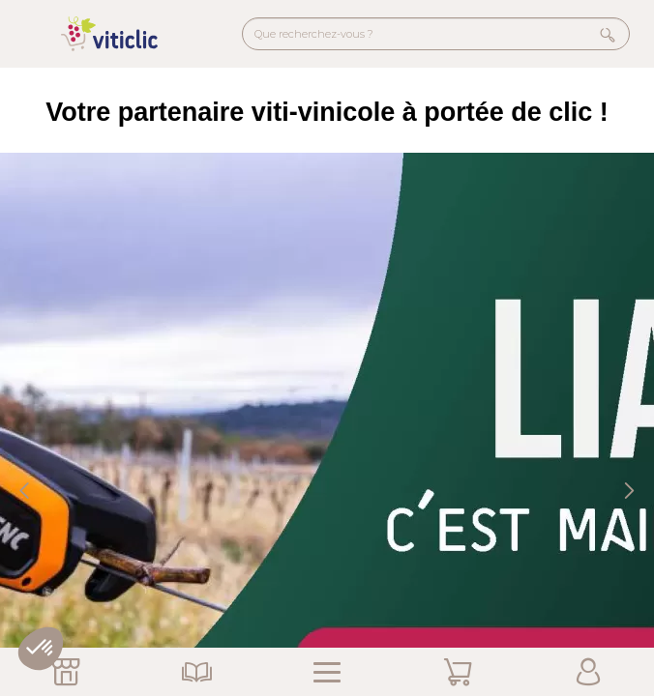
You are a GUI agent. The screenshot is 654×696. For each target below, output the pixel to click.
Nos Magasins (65, 672)
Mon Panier (458, 672)
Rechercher (607, 34)
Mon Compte (588, 672)
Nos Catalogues (196, 672)
